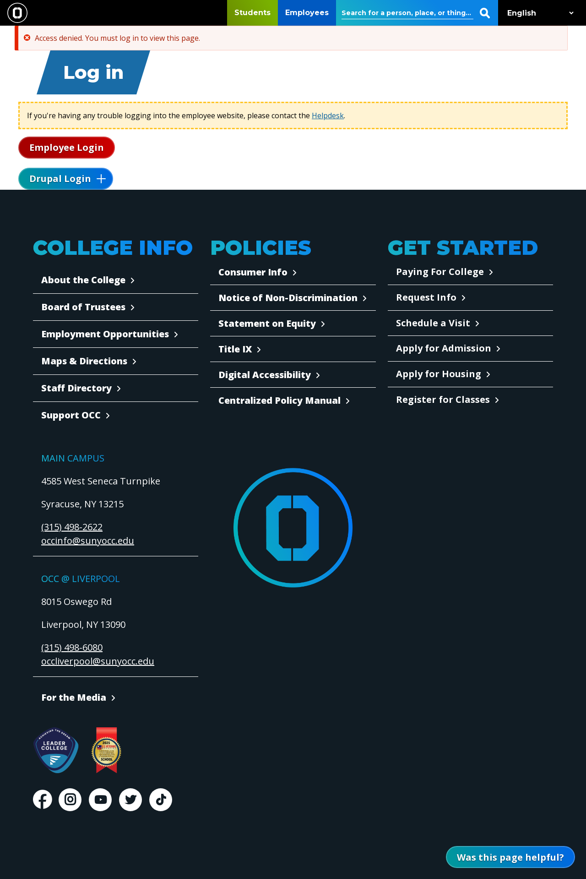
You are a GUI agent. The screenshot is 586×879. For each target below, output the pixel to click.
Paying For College (440, 271)
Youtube (100, 799)
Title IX (235, 349)
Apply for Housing (438, 374)
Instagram (70, 799)
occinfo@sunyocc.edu (87, 540)
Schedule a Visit (433, 323)
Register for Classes (443, 399)
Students (252, 12)
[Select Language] (538, 13)
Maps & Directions (84, 361)
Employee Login (66, 147)
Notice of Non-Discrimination (288, 297)
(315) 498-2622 (72, 527)
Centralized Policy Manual (279, 400)
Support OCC (71, 415)
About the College (83, 280)
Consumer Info (253, 272)
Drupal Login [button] (60, 178)
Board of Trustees (83, 307)
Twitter (130, 799)
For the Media (73, 697)
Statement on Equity (267, 323)
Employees (307, 12)
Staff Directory (76, 388)
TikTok (160, 799)
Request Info (426, 297)
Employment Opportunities (105, 334)
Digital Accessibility (264, 374)
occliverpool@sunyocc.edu (97, 661)
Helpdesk (328, 115)
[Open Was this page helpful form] (510, 857)
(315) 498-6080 (72, 647)
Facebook (42, 800)
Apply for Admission (443, 348)
